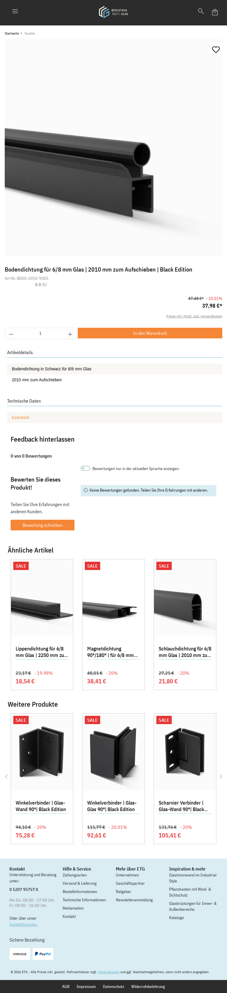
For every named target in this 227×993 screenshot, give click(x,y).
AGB (65, 986)
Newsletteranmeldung (134, 899)
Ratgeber (123, 891)
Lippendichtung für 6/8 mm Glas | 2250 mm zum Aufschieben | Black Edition (42, 652)
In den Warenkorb (150, 333)
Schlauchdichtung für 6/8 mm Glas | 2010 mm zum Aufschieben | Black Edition (185, 652)
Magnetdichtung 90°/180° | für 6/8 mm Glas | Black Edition (110, 652)
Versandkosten (108, 972)
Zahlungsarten (75, 875)
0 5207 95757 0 (23, 889)
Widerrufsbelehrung (148, 986)
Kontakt (69, 916)
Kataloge (176, 917)
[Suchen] (201, 12)
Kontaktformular (23, 924)
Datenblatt (20, 417)
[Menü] (15, 12)
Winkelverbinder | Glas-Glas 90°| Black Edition (112, 806)
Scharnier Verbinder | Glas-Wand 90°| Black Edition (181, 807)
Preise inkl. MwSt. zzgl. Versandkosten (194, 316)
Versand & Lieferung (80, 883)
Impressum (86, 986)
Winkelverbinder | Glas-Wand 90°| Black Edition (41, 806)
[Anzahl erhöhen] (70, 333)
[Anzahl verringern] (11, 333)
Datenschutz (113, 986)
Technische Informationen (84, 899)
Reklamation (73, 908)
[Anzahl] (41, 333)
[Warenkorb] (215, 12)
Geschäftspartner (130, 883)
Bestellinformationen (80, 891)
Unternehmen (127, 875)
